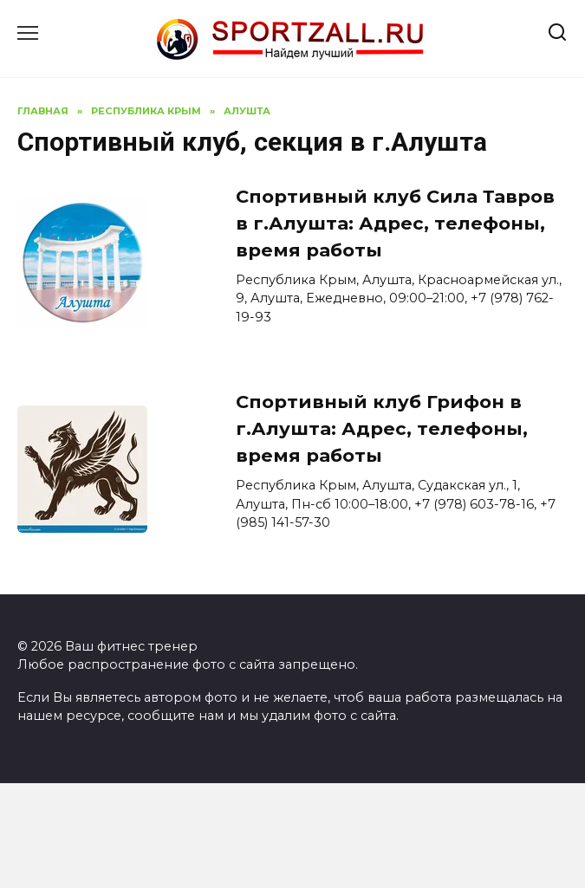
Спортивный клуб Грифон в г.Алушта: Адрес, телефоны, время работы (382, 428)
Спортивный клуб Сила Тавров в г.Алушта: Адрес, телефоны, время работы (395, 223)
